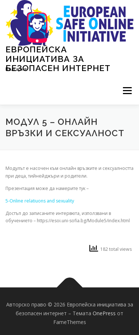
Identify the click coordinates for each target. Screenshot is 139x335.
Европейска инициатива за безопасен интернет (58, 58)
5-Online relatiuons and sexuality (39, 201)
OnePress (104, 313)
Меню (127, 91)
